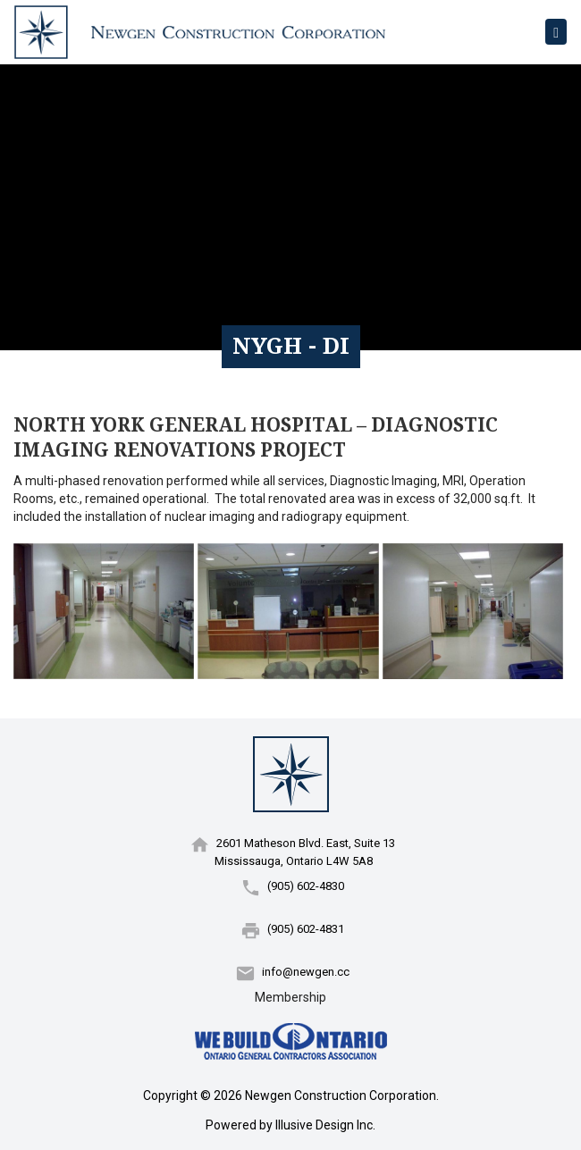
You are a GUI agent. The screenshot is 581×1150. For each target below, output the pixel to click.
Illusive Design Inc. (325, 1125)
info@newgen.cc (305, 971)
